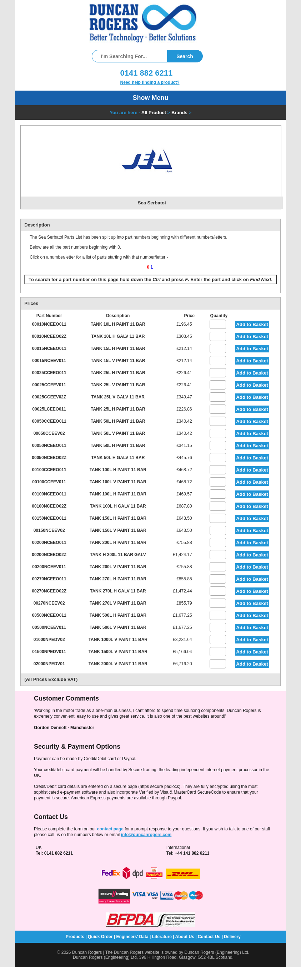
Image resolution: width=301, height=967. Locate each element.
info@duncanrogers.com (146, 834)
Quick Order (100, 936)
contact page (110, 828)
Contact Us (209, 936)
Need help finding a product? (150, 82)
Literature (162, 936)
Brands (179, 112)
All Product (153, 112)
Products (75, 936)
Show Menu (151, 97)
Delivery (232, 936)
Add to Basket (252, 324)
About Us (184, 936)
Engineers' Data (132, 936)
